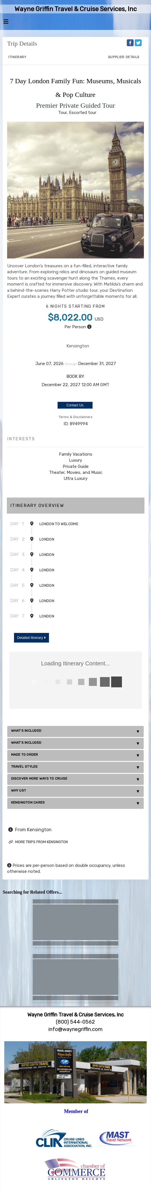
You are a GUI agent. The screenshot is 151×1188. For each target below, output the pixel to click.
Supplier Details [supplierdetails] (123, 57)
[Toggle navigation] (6, 23)
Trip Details (22, 43)
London (46, 539)
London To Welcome (58, 524)
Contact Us (74, 405)
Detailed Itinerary (31, 638)
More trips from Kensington (38, 842)
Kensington (77, 346)
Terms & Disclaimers (76, 417)
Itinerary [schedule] (17, 57)
